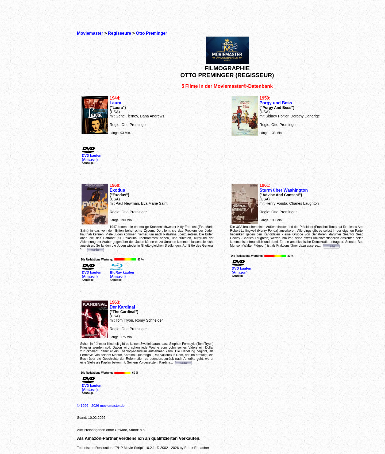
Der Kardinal (122, 307)
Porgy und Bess (276, 103)
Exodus (117, 190)
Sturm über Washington (284, 190)
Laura (115, 103)
